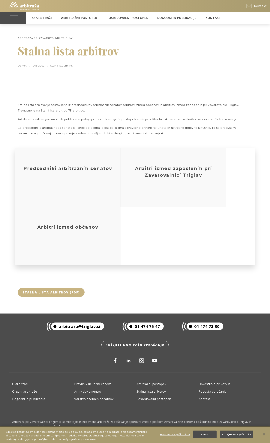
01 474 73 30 (203, 268)
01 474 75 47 (143, 268)
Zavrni (204, 434)
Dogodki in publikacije (176, 18)
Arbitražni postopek (79, 18)
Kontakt (213, 18)
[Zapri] (264, 435)
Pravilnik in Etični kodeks (92, 327)
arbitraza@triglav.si (75, 268)
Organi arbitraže (24, 334)
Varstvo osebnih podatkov (94, 342)
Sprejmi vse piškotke (236, 434)
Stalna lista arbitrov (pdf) (51, 234)
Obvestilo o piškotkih (214, 327)
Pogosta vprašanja (212, 334)
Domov (22, 65)
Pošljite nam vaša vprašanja (135, 287)
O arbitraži (38, 65)
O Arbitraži (42, 18)
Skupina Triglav (23, 378)
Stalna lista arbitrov (151, 334)
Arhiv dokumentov (88, 334)
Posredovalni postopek (127, 18)
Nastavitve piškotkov (175, 434)
